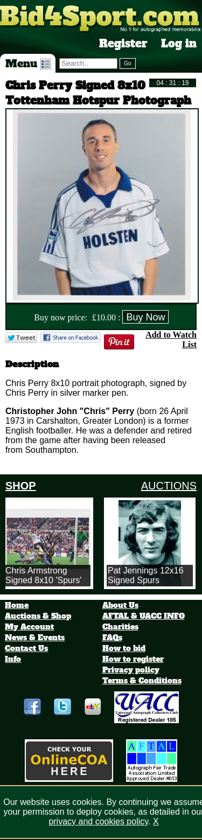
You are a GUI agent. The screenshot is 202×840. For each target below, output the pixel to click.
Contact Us (26, 648)
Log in (179, 43)
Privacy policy (130, 669)
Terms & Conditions (142, 680)
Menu (28, 64)
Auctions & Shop (38, 616)
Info (13, 659)
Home (17, 605)
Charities (120, 626)
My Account (29, 626)
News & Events (35, 637)
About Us (120, 605)
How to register (133, 659)
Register (123, 43)
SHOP (20, 486)
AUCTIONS (169, 486)
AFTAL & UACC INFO (143, 616)
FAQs (112, 637)
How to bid (123, 648)
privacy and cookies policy (98, 821)
